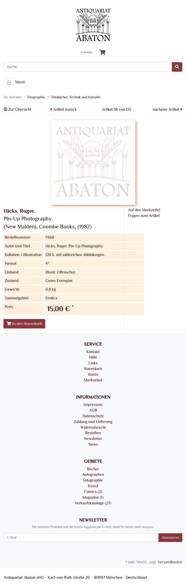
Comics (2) (93, 491)
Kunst (93, 486)
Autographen (93, 474)
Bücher (93, 469)
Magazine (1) (93, 497)
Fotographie (93, 480)
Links (93, 363)
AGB (93, 410)
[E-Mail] (81, 537)
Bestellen (93, 433)
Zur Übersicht (17, 109)
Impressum (93, 404)
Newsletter (93, 438)
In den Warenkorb (24, 323)
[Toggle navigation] (9, 82)
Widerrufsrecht (93, 427)
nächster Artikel (167, 109)
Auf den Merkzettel (144, 210)
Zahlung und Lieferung (93, 422)
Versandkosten (170, 562)
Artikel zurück (63, 109)
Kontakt (93, 352)
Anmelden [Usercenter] (86, 52)
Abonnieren (170, 537)
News (93, 444)
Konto (93, 374)
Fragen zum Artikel (144, 216)
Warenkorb (93, 369)
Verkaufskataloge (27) (93, 503)
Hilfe (93, 357)
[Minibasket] (102, 52)
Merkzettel (93, 380)
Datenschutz (93, 416)
